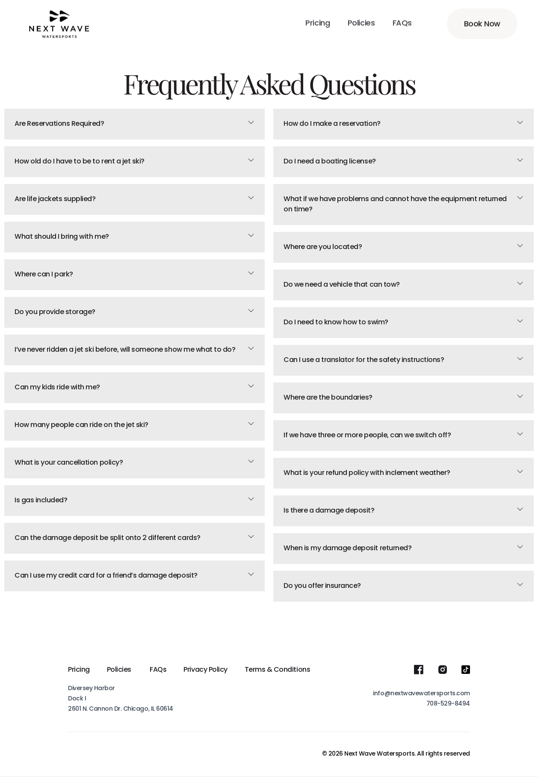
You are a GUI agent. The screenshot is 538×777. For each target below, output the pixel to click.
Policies (120, 670)
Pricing (79, 670)
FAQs (158, 670)
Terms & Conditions (277, 670)
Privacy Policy (205, 670)
